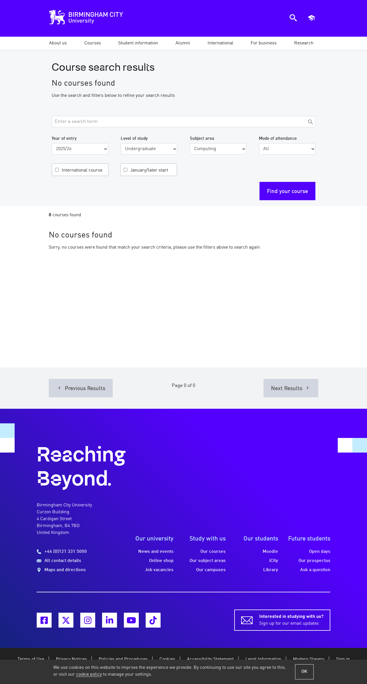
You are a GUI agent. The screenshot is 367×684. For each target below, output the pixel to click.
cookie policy (89, 674)
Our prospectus (314, 561)
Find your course (287, 191)
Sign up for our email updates (291, 619)
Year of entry (64, 139)
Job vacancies (159, 570)
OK (304, 671)
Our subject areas (208, 561)
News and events (155, 551)
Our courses (213, 551)
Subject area (202, 139)
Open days (319, 551)
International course (82, 170)
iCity (273, 561)
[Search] (310, 122)
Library (270, 570)
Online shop (161, 561)
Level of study (134, 139)
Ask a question (315, 570)
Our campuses (211, 570)
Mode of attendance (278, 139)
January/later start (149, 170)
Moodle (270, 551)
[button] (58, 43)
